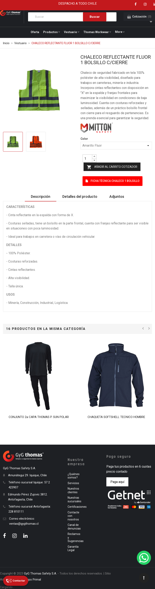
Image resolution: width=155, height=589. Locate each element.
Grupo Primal (32, 579)
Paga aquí (117, 482)
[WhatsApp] (144, 558)
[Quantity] (87, 158)
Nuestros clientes (73, 490)
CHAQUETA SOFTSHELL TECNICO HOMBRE (116, 417)
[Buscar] (72, 16)
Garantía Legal (73, 548)
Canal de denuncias (74, 526)
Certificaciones (77, 506)
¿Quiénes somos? (74, 475)
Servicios (73, 483)
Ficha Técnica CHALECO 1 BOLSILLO (112, 180)
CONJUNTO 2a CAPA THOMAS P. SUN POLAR (39, 417)
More (118, 31)
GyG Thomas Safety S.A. (40, 573)
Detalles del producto (79, 196)
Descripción (40, 196)
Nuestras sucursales (74, 499)
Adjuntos (116, 196)
